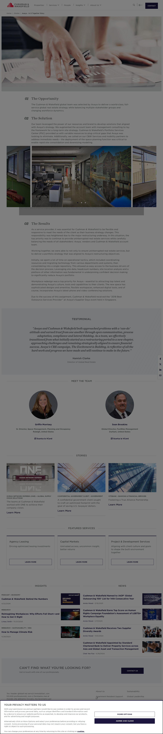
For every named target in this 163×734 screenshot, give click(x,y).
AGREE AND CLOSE (125, 721)
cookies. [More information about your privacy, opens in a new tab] (81, 731)
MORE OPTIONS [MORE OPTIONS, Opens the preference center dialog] (124, 714)
